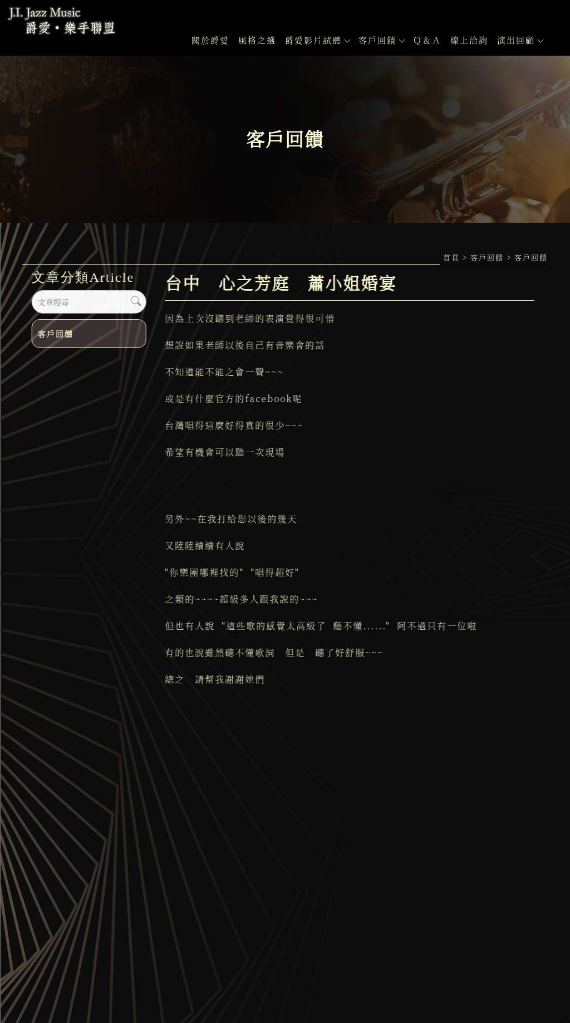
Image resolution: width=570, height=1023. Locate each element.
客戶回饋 (381, 40)
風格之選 (257, 40)
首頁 (451, 257)
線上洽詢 (469, 40)
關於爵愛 (210, 40)
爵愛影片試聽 (317, 40)
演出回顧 (520, 40)
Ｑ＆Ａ (427, 40)
